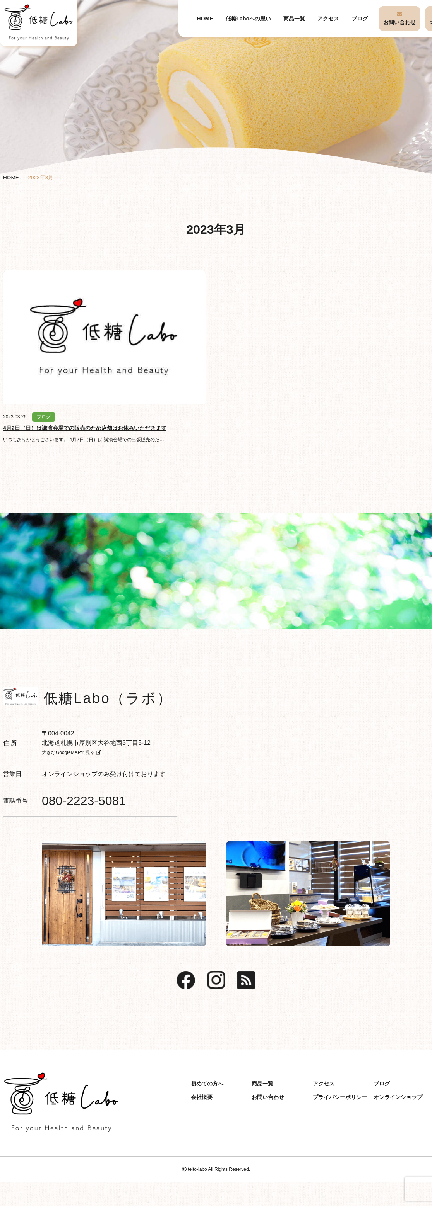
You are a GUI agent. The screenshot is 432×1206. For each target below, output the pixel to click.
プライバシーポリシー (340, 1097)
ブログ (359, 18)
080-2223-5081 (84, 801)
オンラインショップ (70, 774)
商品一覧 (294, 18)
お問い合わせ (399, 22)
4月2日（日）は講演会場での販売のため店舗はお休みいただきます (84, 428)
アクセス (328, 18)
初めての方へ (207, 1083)
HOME (205, 18)
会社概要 (202, 1097)
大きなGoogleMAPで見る (71, 752)
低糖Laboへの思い (248, 18)
